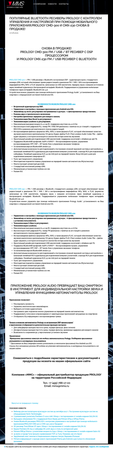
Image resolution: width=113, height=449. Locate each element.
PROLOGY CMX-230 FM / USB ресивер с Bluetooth (58, 59)
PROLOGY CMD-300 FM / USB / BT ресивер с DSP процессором (56, 53)
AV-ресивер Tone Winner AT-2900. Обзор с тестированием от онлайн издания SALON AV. (50, 426)
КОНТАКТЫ (64, 4)
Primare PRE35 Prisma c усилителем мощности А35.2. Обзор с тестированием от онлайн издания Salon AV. (57, 431)
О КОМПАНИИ (40, 4)
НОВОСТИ (52, 4)
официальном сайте (77, 361)
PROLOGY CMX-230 (17, 189)
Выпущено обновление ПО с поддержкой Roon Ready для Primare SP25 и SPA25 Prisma (49, 419)
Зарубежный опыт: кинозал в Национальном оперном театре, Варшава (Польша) (46, 436)
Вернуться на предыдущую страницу (25, 403)
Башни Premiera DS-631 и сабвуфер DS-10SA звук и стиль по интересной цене (46, 429)
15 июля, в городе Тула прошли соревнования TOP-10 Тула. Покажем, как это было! (48, 434)
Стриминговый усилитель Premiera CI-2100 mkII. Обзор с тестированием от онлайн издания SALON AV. (56, 416)
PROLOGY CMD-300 (17, 80)
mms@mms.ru (60, 386)
